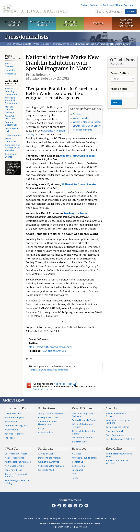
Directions (78, 114)
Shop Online (114, 448)
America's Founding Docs (85, 457)
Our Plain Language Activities (120, 438)
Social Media (78, 465)
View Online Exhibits (15, 465)
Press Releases (41, 43)
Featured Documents (11, 123)
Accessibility (42, 518)
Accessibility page (42, 388)
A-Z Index (76, 453)
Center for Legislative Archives (83, 415)
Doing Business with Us (117, 426)
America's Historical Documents (11, 100)
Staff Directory (79, 441)
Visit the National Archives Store (119, 455)
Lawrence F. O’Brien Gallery (87, 125)
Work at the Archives (48, 461)
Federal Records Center (84, 420)
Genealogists (11, 421)
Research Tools (13, 134)
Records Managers (14, 433)
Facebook (54, 506)
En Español (77, 469)
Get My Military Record (16, 453)
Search (130, 11)
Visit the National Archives (9, 109)
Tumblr (70, 506)
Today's (50, 413)
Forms (75, 477)
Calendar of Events (11, 155)
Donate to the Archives (50, 457)
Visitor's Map (79, 118)
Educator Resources (70, 23)
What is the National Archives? (116, 415)
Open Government (115, 435)
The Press (10, 437)
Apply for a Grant (13, 469)
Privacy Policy (57, 518)
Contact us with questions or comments (48, 369)
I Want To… (12, 448)
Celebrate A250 (46, 469)
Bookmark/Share (112, 5)
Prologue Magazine (48, 417)
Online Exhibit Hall (12, 130)
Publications (46, 408)
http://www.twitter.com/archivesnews (51, 347)
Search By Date (120, 73)
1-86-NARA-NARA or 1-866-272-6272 (70, 526)
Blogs (41, 428)
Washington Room (75, 213)
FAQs (74, 473)
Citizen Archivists (91, 5)
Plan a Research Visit (15, 457)
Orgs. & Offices (82, 408)
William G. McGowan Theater (87, 121)
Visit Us (98, 23)
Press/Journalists (22, 43)
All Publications (45, 432)
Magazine (10, 117)
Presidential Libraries (83, 437)
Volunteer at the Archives (51, 465)
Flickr (86, 506)
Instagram (65, 506)
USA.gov (113, 518)
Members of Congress (16, 425)
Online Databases (10, 140)
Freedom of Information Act (79, 518)
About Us (112, 408)
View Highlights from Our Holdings (17, 482)
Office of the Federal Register (82, 425)
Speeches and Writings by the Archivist (12, 147)
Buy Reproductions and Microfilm (117, 462)
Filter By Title (119, 88)
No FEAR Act (101, 518)
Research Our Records (14, 23)
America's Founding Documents (126, 23)
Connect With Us (70, 500)
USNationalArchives (54, 350)
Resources (79, 448)
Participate (45, 448)
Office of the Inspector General (83, 432)
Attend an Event (46, 453)
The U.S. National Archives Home (35, 8)
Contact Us (130, 5)
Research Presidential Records (16, 475)
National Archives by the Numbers (118, 421)
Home (8, 43)
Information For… (16, 408)
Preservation (11, 429)
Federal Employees (14, 417)
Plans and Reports (115, 430)
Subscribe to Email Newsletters (47, 423)
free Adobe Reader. (65, 383)
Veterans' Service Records (42, 23)
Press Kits (10, 69)
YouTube (75, 506)
